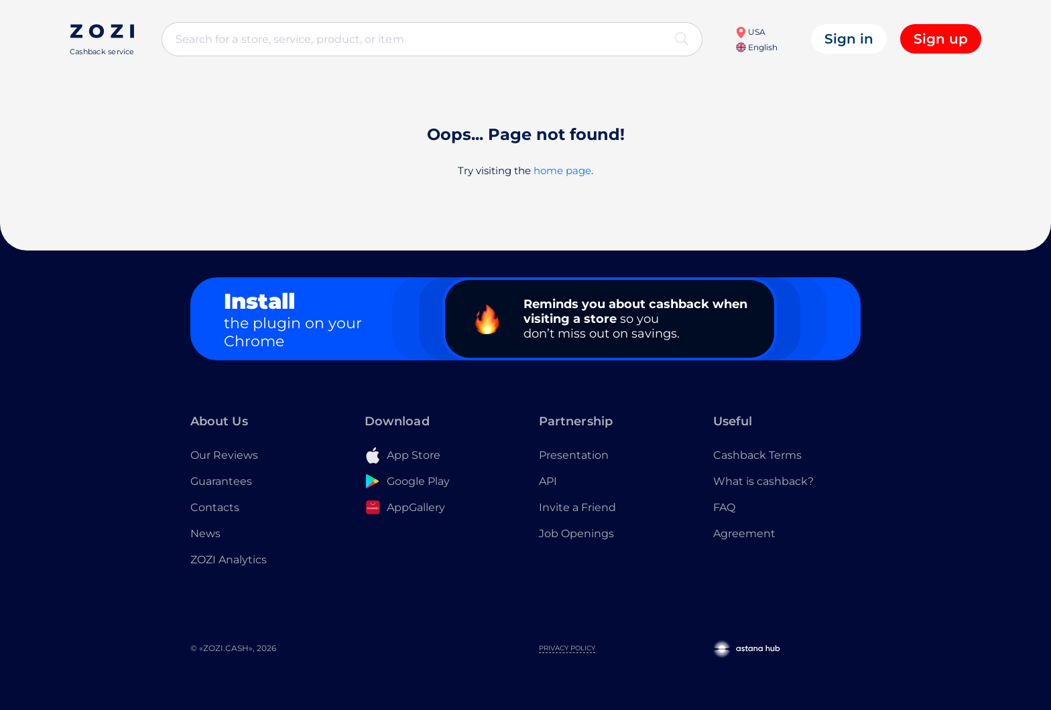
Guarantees (221, 481)
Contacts (214, 507)
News (205, 533)
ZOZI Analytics (228, 559)
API (548, 481)
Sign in (848, 39)
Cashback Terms (757, 455)
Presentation (574, 455)
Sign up (941, 39)
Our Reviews (224, 455)
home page (562, 170)
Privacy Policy (567, 648)
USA (750, 32)
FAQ (724, 507)
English (757, 47)
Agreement (744, 533)
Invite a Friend (577, 507)
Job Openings (576, 533)
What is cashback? (763, 481)
